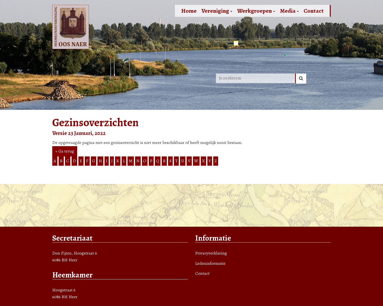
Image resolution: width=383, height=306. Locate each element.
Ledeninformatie (210, 263)
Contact (314, 11)
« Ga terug (64, 151)
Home (189, 11)
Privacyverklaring (211, 253)
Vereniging (217, 11)
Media (289, 11)
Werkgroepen (256, 11)
